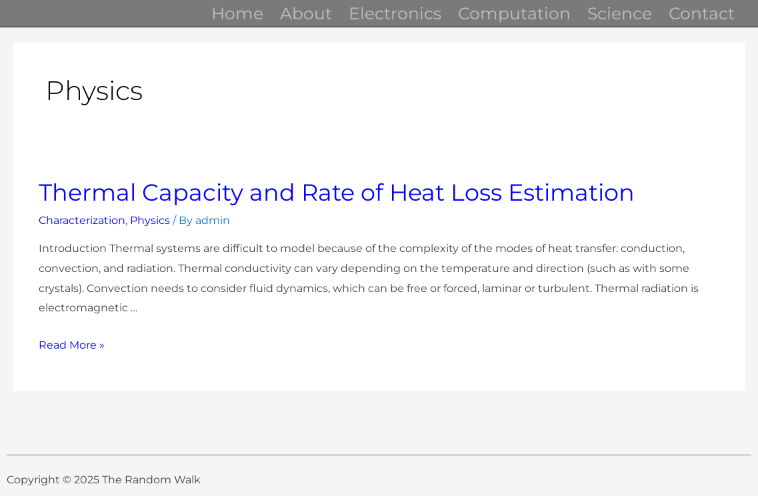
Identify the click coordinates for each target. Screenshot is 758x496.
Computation (514, 13)
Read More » (72, 345)
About (306, 13)
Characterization (82, 220)
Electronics (395, 13)
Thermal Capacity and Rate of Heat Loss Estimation (337, 192)
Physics (150, 220)
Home (237, 13)
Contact (702, 13)
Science (619, 13)
